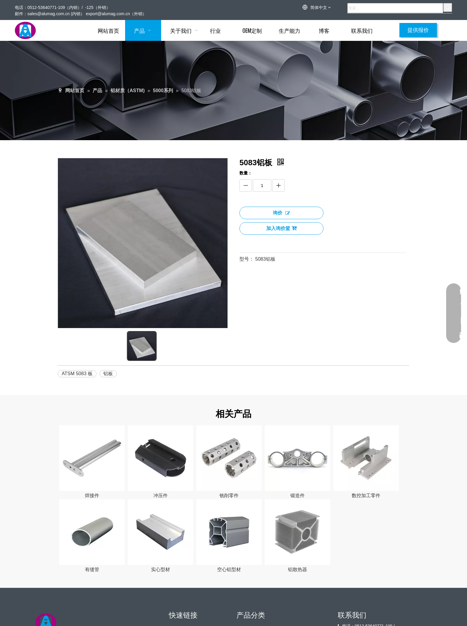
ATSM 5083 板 (77, 373)
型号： (246, 259)
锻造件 (297, 495)
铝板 (108, 373)
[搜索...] (395, 8)
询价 (281, 212)
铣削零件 (229, 495)
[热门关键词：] (447, 7)
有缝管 (92, 569)
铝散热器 (297, 569)
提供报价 (418, 30)
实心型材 (160, 569)
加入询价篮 (281, 228)
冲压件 (160, 495)
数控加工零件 (366, 495)
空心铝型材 (229, 569)
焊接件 (92, 495)
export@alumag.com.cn (108, 13)
